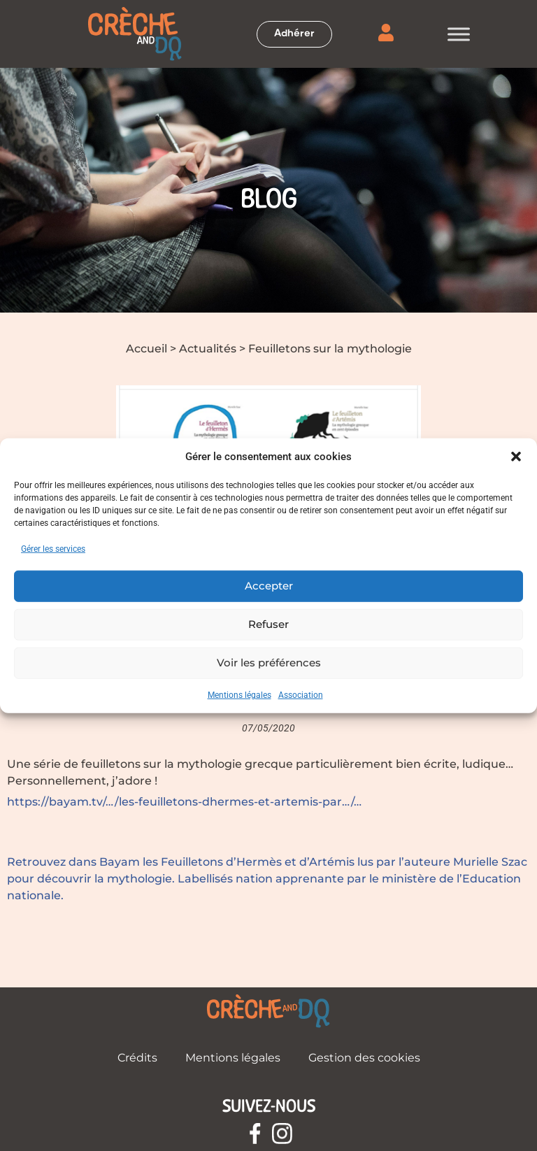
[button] (516, 457)
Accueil (146, 348)
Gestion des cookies (364, 1057)
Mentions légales (239, 694)
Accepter (269, 585)
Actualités (207, 348)
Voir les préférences (269, 662)
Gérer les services (53, 548)
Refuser (268, 624)
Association (300, 694)
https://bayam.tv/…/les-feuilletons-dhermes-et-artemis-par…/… (184, 801)
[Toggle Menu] (459, 34)
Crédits (137, 1057)
